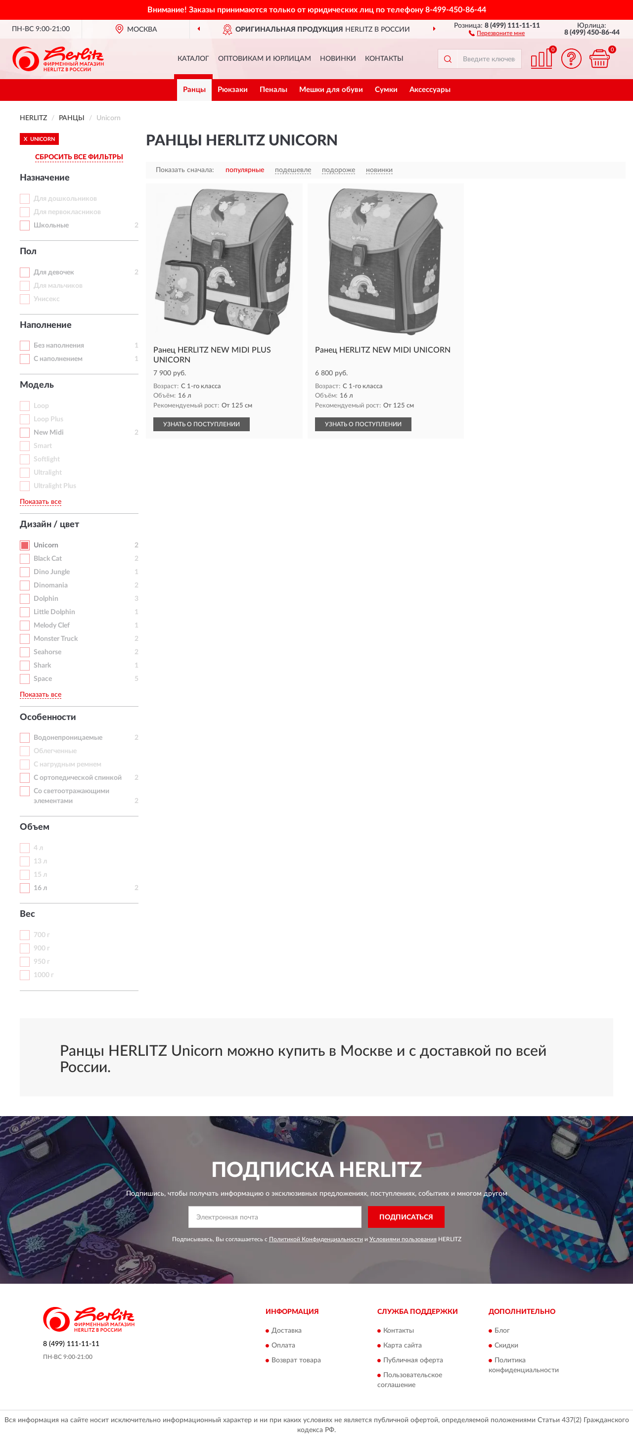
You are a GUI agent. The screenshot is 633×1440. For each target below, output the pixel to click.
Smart (43, 446)
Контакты (384, 58)
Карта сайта (402, 1345)
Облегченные (55, 751)
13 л (40, 861)
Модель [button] (37, 385)
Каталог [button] (193, 58)
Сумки (386, 89)
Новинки (338, 58)
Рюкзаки (233, 89)
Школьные (51, 225)
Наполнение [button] (46, 325)
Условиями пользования (403, 1239)
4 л (38, 848)
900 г (42, 948)
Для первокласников (67, 212)
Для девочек (54, 272)
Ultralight (48, 472)
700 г (42, 935)
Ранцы (194, 89)
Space (43, 678)
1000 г (44, 975)
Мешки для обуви (331, 89)
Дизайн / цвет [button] (49, 524)
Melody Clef (52, 625)
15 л (40, 874)
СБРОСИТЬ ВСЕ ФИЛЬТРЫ (79, 157)
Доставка (286, 1330)
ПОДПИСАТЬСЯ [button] (406, 1217)
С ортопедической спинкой (78, 777)
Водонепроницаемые (68, 737)
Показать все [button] (40, 501)
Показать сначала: (185, 170)
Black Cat (48, 558)
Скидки (506, 1345)
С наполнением (58, 359)
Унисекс (47, 299)
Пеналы (273, 89)
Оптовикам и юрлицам (264, 58)
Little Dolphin (54, 612)
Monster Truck (56, 638)
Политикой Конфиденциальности (316, 1239)
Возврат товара (296, 1360)
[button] (497, 33)
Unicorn (46, 545)
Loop (41, 406)
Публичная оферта (413, 1360)
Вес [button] (27, 914)
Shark (42, 665)
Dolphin (46, 598)
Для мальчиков (58, 285)
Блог (502, 1330)
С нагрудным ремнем (67, 764)
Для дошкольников (65, 198)
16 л (40, 888)
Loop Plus (48, 419)
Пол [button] (28, 251)
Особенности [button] (48, 717)
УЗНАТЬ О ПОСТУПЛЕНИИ (201, 424)
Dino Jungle (52, 572)
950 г (42, 961)
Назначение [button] (45, 178)
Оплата (283, 1345)
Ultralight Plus (55, 486)
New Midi (49, 432)
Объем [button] (34, 827)
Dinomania (51, 585)
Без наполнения (59, 345)
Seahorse (47, 652)
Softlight (47, 459)
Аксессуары (430, 89)
